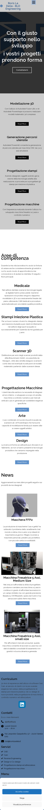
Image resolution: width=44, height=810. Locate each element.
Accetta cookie (22, 792)
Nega (22, 798)
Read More (22, 545)
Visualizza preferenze (22, 804)
